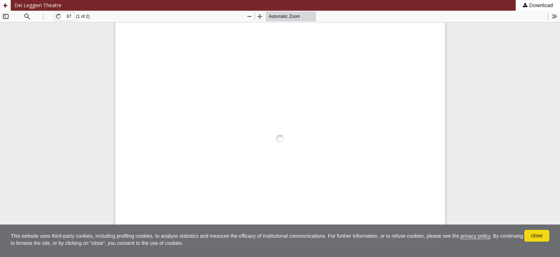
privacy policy (475, 236)
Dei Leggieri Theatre (37, 5)
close (537, 235)
